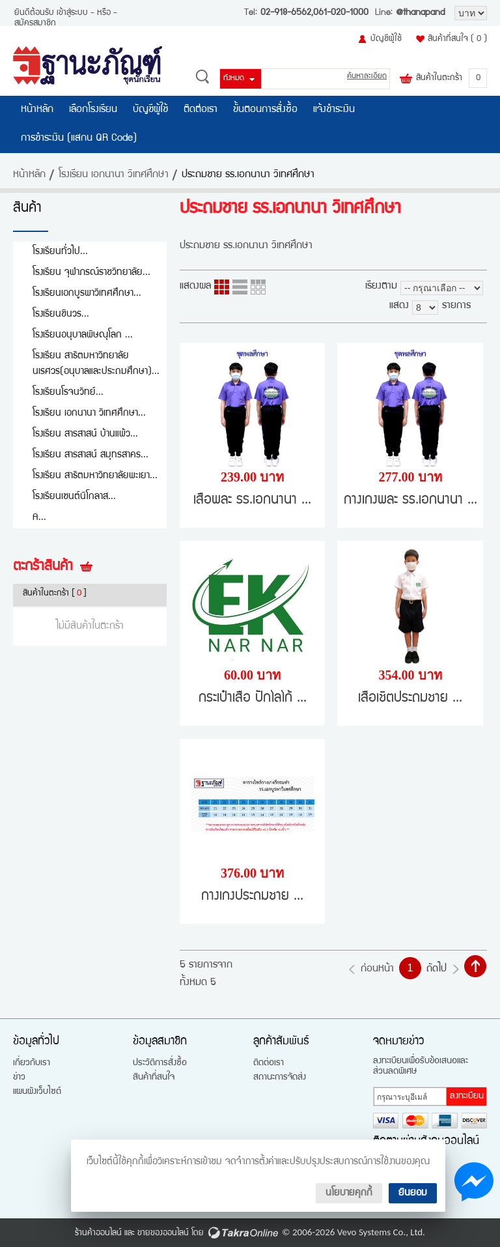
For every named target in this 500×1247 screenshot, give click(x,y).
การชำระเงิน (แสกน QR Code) (79, 138)
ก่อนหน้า (377, 969)
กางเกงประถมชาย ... (252, 897)
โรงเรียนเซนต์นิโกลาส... (74, 497)
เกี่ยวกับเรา (31, 1063)
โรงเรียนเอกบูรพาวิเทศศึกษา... (87, 293)
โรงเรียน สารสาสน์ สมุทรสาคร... (90, 455)
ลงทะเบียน (467, 1096)
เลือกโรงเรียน (93, 110)
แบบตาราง (258, 287)
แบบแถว (239, 287)
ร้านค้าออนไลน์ (98, 1233)
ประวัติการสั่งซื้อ (160, 1063)
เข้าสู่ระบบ (72, 13)
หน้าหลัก (37, 110)
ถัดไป (436, 969)
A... (39, 517)
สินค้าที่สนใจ (457, 39)
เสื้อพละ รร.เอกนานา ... (252, 500)
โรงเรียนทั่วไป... (60, 252)
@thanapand (420, 13)
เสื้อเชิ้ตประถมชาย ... (410, 699)
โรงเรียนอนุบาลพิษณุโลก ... (83, 335)
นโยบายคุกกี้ (349, 1193)
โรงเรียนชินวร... (61, 314)
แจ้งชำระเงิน (334, 110)
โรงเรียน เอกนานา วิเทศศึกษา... (89, 413)
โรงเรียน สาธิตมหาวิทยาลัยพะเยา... (95, 476)
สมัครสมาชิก (35, 23)
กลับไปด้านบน (475, 966)
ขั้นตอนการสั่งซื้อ (265, 110)
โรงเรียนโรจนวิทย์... (68, 392)
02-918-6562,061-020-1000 (314, 13)
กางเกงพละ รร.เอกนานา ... (410, 500)
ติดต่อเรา (200, 110)
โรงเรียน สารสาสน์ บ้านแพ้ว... (85, 434)
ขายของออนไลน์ (163, 1233)
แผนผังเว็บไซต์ (37, 1092)
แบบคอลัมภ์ (221, 287)
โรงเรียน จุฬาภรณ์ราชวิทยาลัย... (91, 272)
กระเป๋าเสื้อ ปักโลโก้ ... (253, 699)
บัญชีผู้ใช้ (386, 39)
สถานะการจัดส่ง (279, 1078)
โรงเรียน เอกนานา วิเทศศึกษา (114, 175)
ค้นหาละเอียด (367, 76)
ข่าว (19, 1078)
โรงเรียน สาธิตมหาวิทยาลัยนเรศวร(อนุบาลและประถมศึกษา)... (96, 364)
